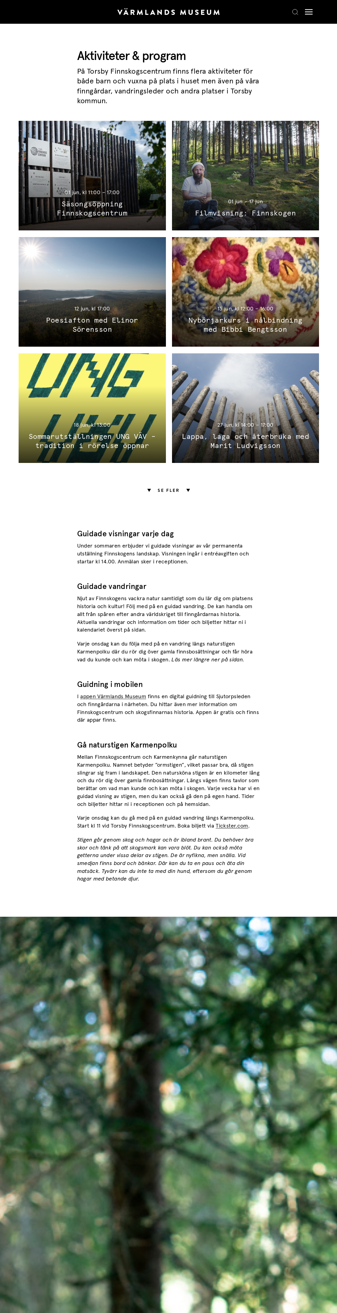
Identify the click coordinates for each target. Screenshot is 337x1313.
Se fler (169, 490)
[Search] (295, 12)
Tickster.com (232, 826)
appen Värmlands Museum (113, 696)
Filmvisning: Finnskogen (245, 213)
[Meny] (307, 12)
